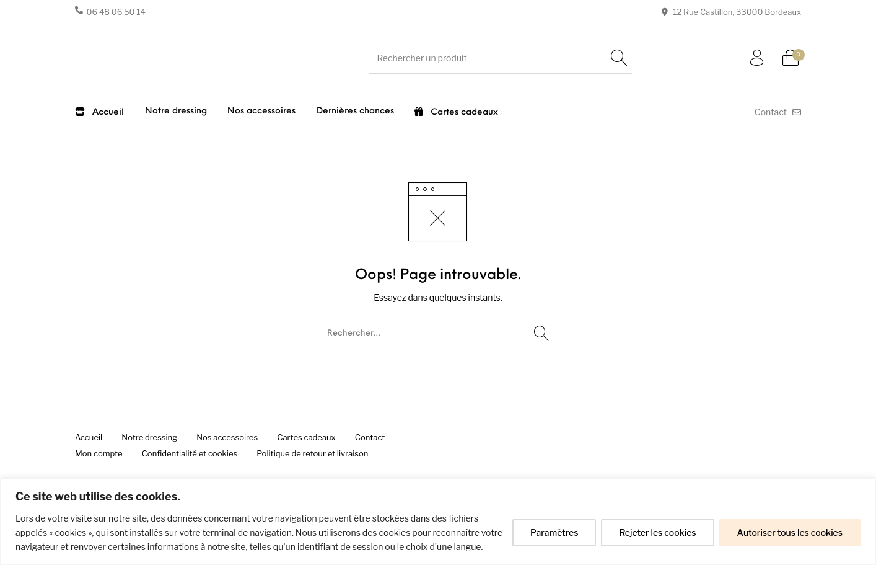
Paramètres (554, 532)
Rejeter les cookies (657, 532)
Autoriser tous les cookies (790, 532)
